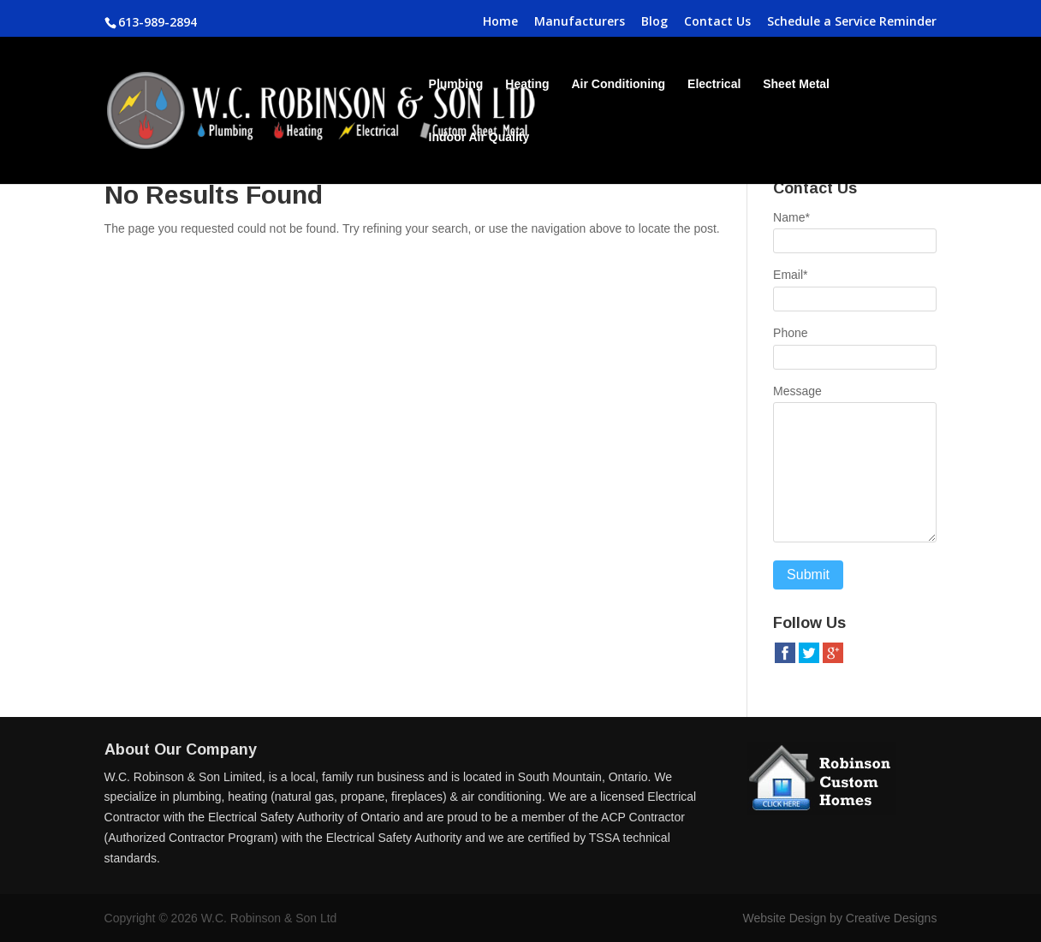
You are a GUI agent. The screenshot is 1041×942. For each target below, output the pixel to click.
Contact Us (717, 22)
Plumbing (456, 84)
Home (500, 22)
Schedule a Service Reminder (852, 22)
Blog (654, 22)
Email (790, 274)
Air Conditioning (619, 84)
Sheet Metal (796, 84)
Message (797, 391)
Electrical (714, 84)
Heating (527, 84)
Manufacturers (579, 22)
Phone (790, 333)
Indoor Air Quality (479, 137)
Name (791, 217)
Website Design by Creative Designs (839, 918)
